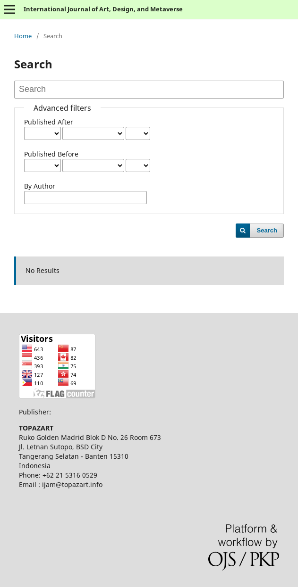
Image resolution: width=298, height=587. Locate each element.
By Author (39, 186)
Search (267, 230)
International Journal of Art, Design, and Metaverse (103, 9)
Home (23, 36)
